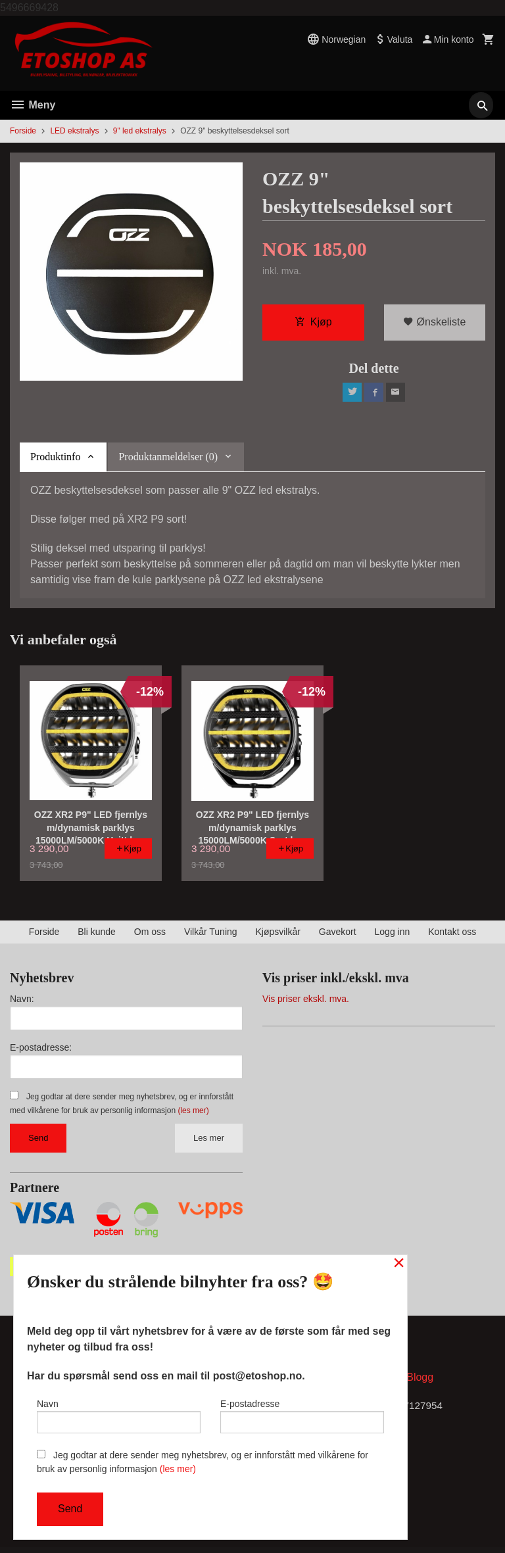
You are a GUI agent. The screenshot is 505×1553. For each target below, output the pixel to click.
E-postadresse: (41, 1050)
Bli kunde (97, 935)
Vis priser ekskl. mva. (305, 1002)
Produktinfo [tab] (55, 460)
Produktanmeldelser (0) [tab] (168, 460)
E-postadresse (302, 1413)
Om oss (150, 935)
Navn (119, 1413)
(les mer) (193, 1113)
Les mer (208, 1141)
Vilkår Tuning (210, 935)
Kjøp (313, 323)
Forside (23, 130)
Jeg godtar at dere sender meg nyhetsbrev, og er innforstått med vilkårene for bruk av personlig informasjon (202, 1462)
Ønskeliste (434, 323)
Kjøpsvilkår (277, 935)
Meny (32, 104)
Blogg (419, 1382)
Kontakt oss (452, 935)
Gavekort (337, 935)
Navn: (22, 1002)
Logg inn (392, 935)
